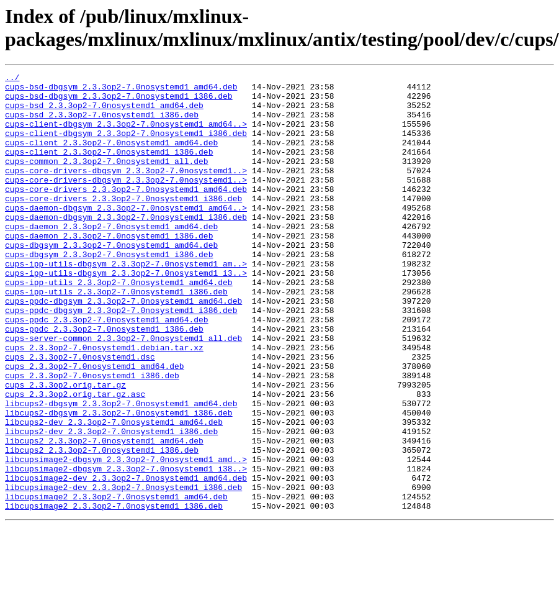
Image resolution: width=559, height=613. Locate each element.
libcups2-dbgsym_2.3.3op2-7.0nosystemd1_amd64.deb (121, 470)
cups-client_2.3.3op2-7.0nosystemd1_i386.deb (109, 168)
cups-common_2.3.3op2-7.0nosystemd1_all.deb (106, 179)
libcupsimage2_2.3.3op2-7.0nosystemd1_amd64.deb (116, 582)
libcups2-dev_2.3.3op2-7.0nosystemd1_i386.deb (111, 503)
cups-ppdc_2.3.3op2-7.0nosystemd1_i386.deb (104, 380)
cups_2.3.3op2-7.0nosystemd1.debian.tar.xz (104, 403)
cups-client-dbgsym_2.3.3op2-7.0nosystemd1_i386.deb (126, 146)
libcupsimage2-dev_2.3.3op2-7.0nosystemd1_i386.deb (123, 570)
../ (12, 78)
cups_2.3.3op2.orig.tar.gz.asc (75, 459)
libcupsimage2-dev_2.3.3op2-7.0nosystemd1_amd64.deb (126, 559)
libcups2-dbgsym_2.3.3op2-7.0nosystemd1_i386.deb (119, 481)
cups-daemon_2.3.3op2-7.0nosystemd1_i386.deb (109, 269)
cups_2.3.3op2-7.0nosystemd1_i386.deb (92, 436)
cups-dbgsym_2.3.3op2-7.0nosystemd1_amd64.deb (111, 280)
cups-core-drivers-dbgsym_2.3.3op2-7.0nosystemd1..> (126, 190)
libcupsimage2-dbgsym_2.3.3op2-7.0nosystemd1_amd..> (126, 537)
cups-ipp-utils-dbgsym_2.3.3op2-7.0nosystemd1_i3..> (126, 313)
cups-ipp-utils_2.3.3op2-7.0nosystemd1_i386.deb (116, 336)
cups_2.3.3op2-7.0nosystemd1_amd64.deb (94, 425)
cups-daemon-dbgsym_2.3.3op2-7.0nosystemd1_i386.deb (126, 246)
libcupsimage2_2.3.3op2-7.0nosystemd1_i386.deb (114, 593)
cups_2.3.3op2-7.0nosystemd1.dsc (80, 414)
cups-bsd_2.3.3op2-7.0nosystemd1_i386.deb (102, 123)
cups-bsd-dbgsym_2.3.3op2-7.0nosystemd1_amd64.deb (121, 90)
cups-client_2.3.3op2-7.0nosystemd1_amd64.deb (111, 157)
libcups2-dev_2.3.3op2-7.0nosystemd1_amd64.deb (114, 492)
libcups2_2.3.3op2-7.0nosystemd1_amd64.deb (104, 514)
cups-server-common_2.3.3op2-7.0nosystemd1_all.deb (123, 391)
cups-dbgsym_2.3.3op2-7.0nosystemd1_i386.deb (109, 291)
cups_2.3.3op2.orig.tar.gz (65, 447)
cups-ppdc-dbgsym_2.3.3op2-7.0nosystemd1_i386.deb (121, 358)
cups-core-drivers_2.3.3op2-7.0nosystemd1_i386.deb (123, 224)
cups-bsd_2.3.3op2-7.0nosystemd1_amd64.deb (104, 112)
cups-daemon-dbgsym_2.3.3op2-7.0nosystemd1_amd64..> (126, 235)
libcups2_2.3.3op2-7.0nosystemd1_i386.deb (102, 526)
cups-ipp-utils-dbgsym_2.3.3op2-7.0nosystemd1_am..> (126, 302)
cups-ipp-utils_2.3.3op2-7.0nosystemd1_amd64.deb (119, 324)
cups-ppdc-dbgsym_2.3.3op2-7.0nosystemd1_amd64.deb (123, 347)
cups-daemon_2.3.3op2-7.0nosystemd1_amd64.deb (111, 257)
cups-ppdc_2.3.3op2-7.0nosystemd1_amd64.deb (106, 369)
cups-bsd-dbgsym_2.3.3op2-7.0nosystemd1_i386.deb (119, 101)
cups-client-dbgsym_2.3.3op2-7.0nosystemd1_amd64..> (126, 134)
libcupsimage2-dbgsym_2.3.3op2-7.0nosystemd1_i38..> (126, 548)
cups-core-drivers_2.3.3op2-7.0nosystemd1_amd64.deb (126, 213)
